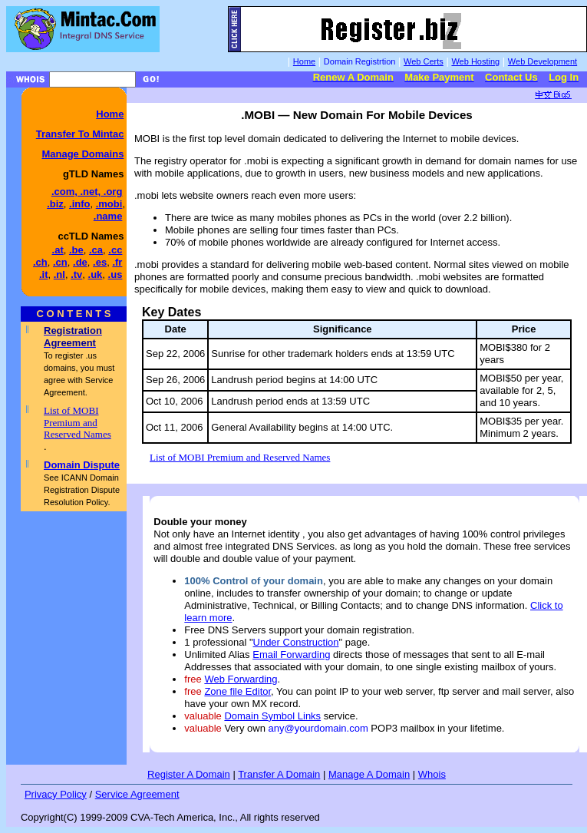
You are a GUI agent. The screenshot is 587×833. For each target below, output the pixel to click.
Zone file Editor (237, 691)
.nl (59, 274)
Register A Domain (188, 774)
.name (108, 216)
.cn (60, 262)
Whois (432, 774)
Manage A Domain (369, 774)
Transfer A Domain (279, 774)
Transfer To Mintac (80, 134)
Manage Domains (82, 154)
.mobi (109, 204)
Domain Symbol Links (272, 716)
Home (110, 114)
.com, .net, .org (86, 191)
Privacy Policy (56, 794)
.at (58, 250)
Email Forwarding (291, 654)
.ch (40, 262)
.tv (76, 274)
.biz (55, 204)
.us (115, 274)
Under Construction (296, 642)
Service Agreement (137, 794)
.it (43, 274)
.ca (96, 250)
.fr (117, 262)
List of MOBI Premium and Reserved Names (77, 422)
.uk (95, 274)
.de (80, 262)
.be (76, 250)
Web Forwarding (240, 679)
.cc (115, 250)
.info (79, 204)
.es (100, 262)
